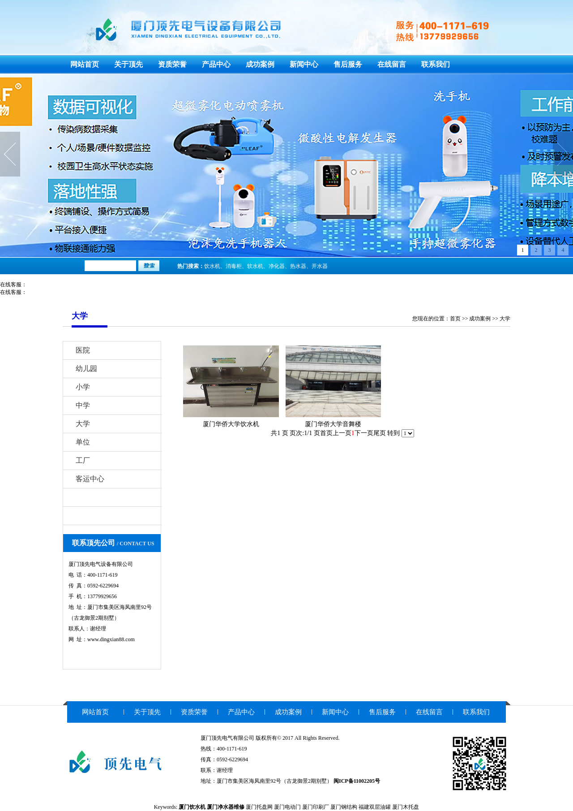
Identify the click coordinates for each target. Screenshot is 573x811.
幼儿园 (86, 368)
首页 (455, 318)
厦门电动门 (287, 807)
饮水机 (212, 266)
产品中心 (216, 64)
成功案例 (260, 64)
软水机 (255, 266)
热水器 (298, 266)
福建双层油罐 (375, 807)
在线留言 (391, 64)
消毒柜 (234, 266)
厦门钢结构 (343, 807)
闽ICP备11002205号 (357, 781)
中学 (83, 405)
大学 (505, 318)
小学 (83, 387)
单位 (83, 442)
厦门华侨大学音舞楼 (333, 424)
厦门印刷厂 (315, 807)
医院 (83, 350)
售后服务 (348, 64)
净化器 (277, 266)
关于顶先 (128, 64)
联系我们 (435, 64)
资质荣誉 (172, 64)
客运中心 (90, 479)
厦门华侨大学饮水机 (231, 424)
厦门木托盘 (405, 807)
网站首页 (84, 64)
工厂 (83, 460)
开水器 (320, 266)
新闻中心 (304, 64)
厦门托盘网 (259, 807)
